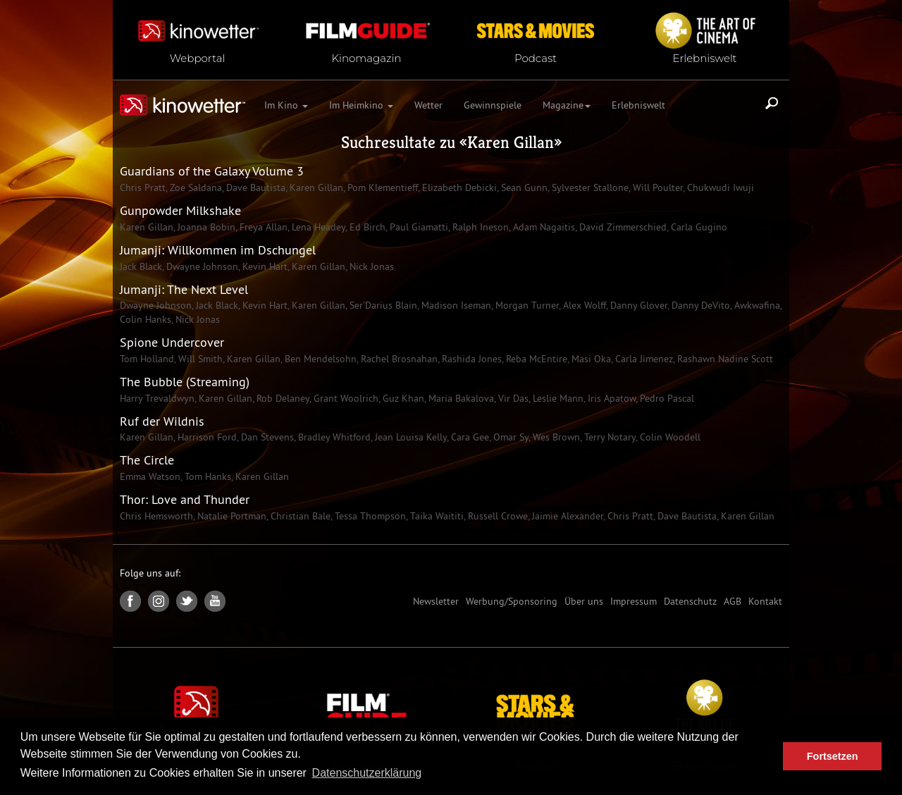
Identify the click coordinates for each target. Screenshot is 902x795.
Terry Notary (608, 437)
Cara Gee (468, 437)
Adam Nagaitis (542, 227)
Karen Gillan (510, 142)
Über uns (583, 601)
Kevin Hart (264, 266)
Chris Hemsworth (156, 516)
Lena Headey (317, 227)
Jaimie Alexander (566, 516)
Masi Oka (590, 358)
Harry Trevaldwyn (157, 398)
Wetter (428, 105)
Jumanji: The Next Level (184, 289)
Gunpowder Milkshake (180, 210)
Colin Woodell (668, 437)
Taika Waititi (435, 516)
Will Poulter (656, 187)
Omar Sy (509, 437)
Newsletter (436, 601)
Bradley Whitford (333, 437)
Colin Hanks (145, 319)
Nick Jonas (370, 266)
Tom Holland (147, 358)
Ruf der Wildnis (162, 421)
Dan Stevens (266, 437)
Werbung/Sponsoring (511, 601)
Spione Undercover (172, 342)
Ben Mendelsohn (319, 358)
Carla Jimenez (642, 358)
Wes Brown (555, 437)
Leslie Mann (556, 398)
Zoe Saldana (194, 187)
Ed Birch (366, 227)
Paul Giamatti (417, 227)
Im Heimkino (361, 105)
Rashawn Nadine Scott (723, 358)
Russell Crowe (496, 516)
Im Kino (286, 105)
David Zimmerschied (621, 227)
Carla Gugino (697, 227)
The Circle (147, 460)
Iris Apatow (610, 398)
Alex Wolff (583, 305)
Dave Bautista (254, 187)
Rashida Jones (470, 358)
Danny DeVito (699, 305)
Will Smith (199, 358)
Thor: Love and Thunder (184, 499)
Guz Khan (402, 398)
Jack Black (141, 266)
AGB (732, 601)
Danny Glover (637, 305)
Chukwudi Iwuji (719, 187)
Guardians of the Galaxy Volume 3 (212, 171)
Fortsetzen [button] (832, 756)
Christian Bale (299, 516)
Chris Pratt (143, 187)
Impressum (633, 601)
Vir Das (512, 398)
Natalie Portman (230, 516)
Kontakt (765, 601)
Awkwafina (755, 305)
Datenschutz (690, 601)
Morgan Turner (526, 305)
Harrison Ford (206, 437)
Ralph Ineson (479, 227)
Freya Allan (262, 227)
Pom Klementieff (381, 187)
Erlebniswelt (638, 105)
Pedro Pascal (665, 398)
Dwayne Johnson (200, 266)
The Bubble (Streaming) (184, 382)
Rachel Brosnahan (398, 358)
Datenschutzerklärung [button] (367, 773)
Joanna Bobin (205, 227)
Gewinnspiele (492, 105)
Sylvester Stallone (589, 187)
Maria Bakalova (460, 398)
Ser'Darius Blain (382, 305)
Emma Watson (150, 476)
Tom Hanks (206, 476)
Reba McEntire (535, 358)
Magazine (567, 105)
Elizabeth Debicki (458, 187)
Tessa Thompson (369, 516)
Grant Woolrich (344, 398)
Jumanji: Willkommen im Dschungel (218, 250)
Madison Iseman (455, 305)
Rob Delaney (281, 398)
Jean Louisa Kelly (409, 437)
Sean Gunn (523, 187)
